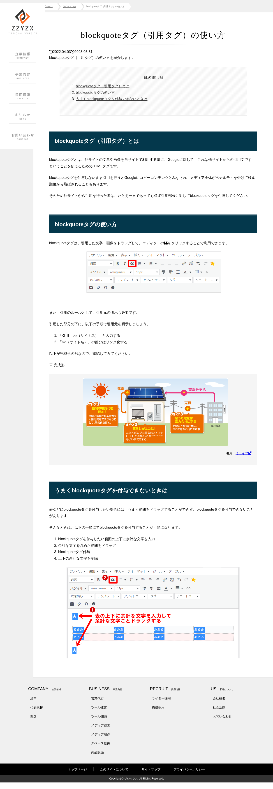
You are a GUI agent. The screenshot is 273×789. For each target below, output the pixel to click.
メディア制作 (100, 741)
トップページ (77, 775)
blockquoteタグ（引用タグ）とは (116, 86)
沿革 (33, 705)
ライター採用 (161, 705)
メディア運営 (100, 732)
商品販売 (97, 759)
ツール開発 (99, 723)
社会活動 (219, 714)
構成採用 (158, 714)
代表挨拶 (36, 714)
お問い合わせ (222, 723)
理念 (33, 723)
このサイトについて (114, 775)
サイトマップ (150, 775)
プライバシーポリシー (189, 775)
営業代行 (97, 705)
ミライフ (243, 459)
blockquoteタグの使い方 (108, 93)
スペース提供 (100, 750)
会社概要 (219, 705)
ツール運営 (99, 714)
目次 (154, 77)
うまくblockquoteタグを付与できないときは (125, 99)
